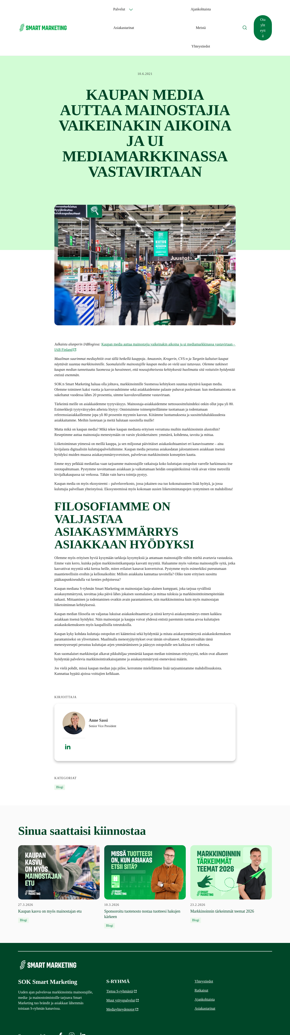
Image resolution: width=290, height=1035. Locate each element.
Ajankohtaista (149, 9)
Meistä (195, 9)
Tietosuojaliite (263, 1023)
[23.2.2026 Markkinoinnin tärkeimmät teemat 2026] (231, 847)
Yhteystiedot (215, 9)
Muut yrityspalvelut (122, 963)
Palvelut (118, 9)
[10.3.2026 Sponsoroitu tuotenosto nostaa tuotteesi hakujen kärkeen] (145, 849)
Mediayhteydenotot (122, 972)
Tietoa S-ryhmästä (121, 954)
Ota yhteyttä (257, 9)
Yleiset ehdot (237, 1023)
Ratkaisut (201, 953)
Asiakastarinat (174, 9)
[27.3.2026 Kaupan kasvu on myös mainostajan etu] (59, 847)
